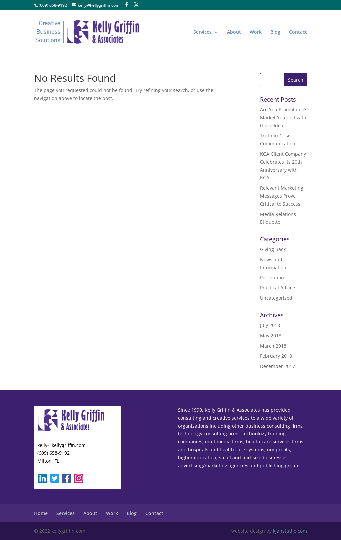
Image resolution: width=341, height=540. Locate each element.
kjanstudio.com (290, 531)
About (234, 32)
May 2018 (270, 335)
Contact (298, 32)
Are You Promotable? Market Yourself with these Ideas (283, 117)
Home (41, 513)
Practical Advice (277, 287)
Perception (272, 277)
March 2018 (273, 346)
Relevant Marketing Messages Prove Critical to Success (281, 196)
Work (256, 32)
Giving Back (273, 249)
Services (202, 32)
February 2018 (276, 356)
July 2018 (270, 325)
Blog (275, 32)
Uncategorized (276, 298)
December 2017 (277, 366)
